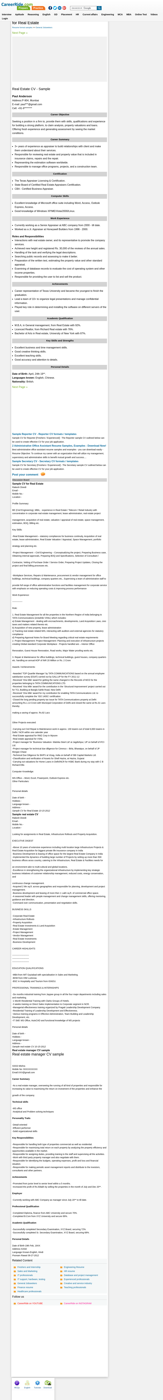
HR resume (69, 1271)
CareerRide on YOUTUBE (30, 1303)
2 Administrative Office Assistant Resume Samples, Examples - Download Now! (59, 445)
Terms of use (80, 1383)
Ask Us (92, 1383)
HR (77, 10)
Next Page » (20, 32)
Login (5, 15)
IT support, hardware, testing (31, 1279)
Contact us (66, 1383)
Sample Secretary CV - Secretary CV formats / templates (45, 461)
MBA (128, 10)
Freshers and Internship (28, 1267)
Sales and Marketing (27, 1271)
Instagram (115, 1383)
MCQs (113, 24)
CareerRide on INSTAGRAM (77, 1303)
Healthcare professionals (29, 1291)
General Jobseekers (44, 27)
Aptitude (19, 10)
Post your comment (25, 474)
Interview (6, 10)
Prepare (83, 4)
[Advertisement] (59, 59)
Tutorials (134, 24)
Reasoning (33, 10)
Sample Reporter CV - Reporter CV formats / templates (44, 434)
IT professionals (25, 1275)
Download (144, 24)
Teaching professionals (75, 1287)
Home (43, 1383)
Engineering (107, 10)
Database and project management (81, 1275)
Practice (98, 4)
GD (55, 10)
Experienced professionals (76, 1279)
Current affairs (90, 10)
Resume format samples (22, 27)
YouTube (103, 1383)
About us (53, 1383)
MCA (120, 10)
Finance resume (25, 1287)
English (47, 10)
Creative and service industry (78, 1283)
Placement (66, 10)
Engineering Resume (74, 1267)
